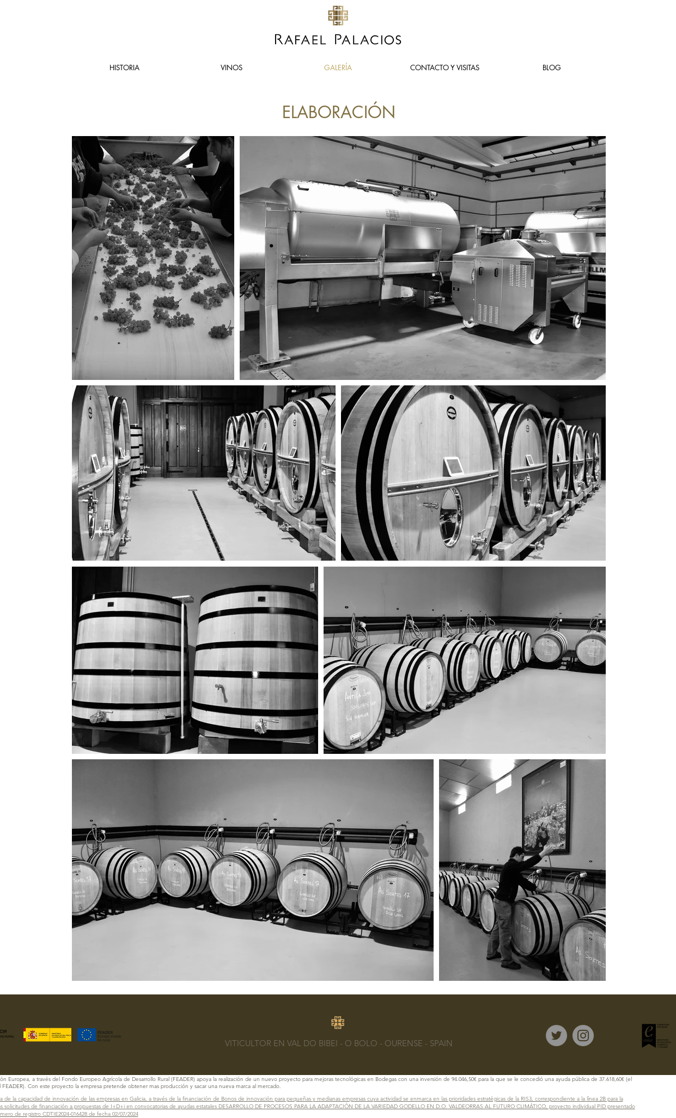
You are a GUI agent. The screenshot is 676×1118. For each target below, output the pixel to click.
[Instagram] (583, 1035)
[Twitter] (556, 1035)
